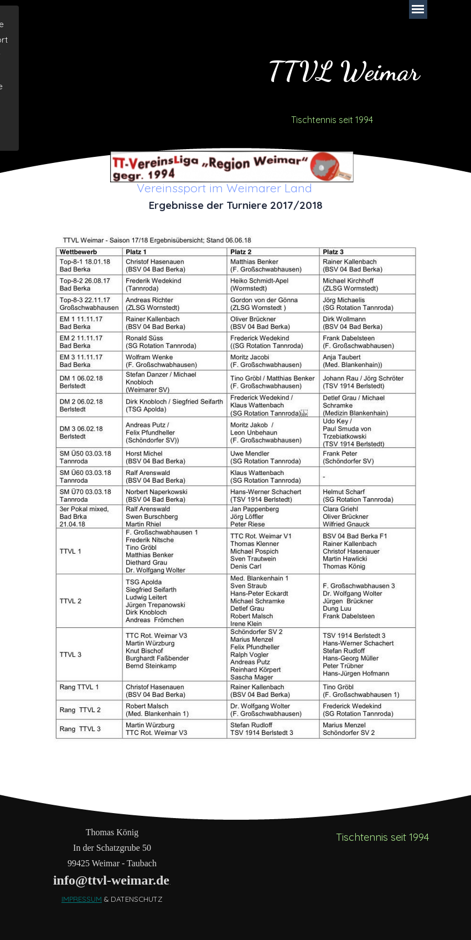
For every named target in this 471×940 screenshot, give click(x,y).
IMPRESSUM (81, 899)
